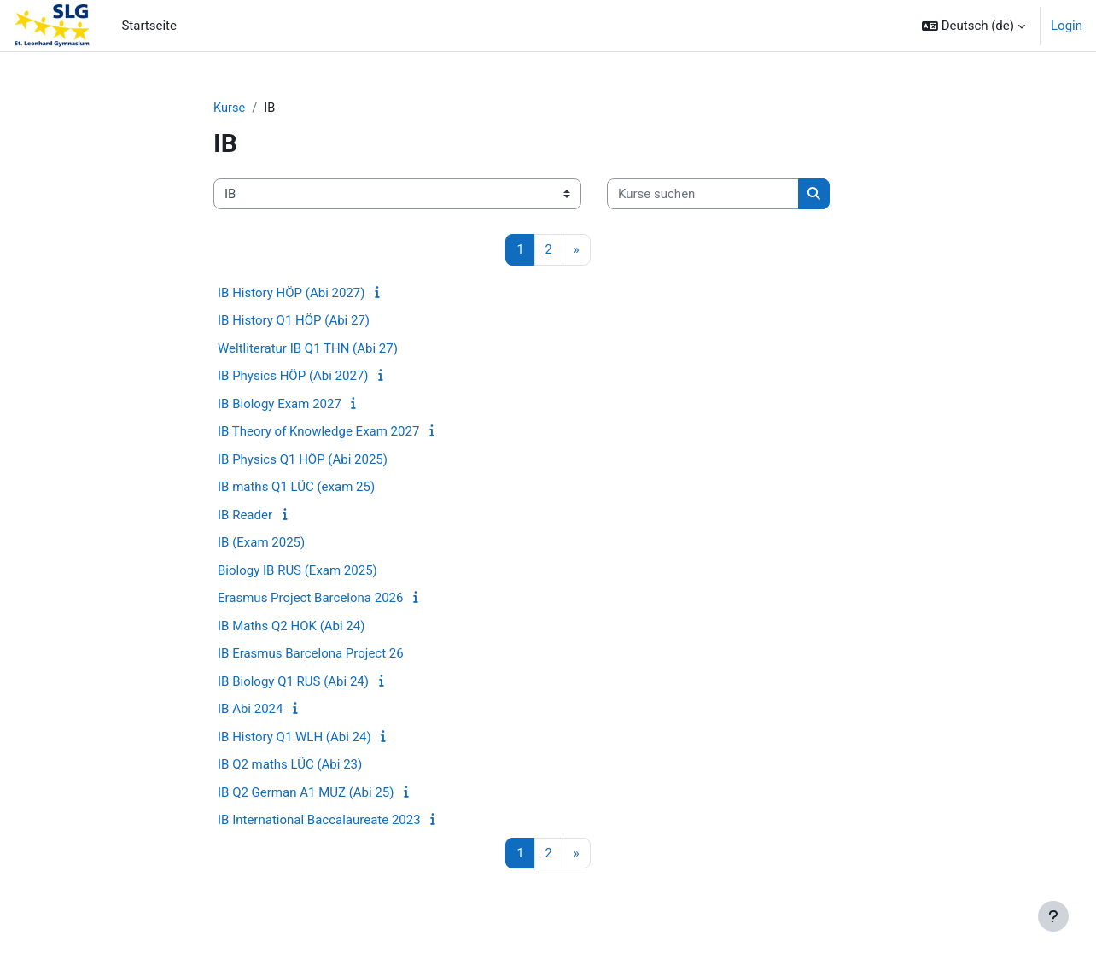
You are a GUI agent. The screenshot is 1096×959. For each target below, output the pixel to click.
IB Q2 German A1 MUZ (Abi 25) (306, 793)
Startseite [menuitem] (149, 25)
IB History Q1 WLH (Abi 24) (294, 738)
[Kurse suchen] (703, 195)
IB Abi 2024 (250, 709)
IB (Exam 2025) (261, 543)
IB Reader (245, 515)
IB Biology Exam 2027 (279, 404)
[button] (973, 25)
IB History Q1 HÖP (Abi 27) (294, 321)
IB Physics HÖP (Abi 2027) (293, 376)
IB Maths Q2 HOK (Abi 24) (291, 626)
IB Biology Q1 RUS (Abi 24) (293, 682)
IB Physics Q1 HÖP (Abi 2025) (303, 460)
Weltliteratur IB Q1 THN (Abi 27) (308, 349)
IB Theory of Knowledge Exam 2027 (318, 432)
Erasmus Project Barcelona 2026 (310, 598)
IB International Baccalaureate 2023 (319, 820)
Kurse (229, 108)
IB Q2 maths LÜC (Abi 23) (290, 765)
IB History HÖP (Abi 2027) (291, 293)
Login (1066, 25)
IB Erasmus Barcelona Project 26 (311, 654)
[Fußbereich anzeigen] (1053, 916)
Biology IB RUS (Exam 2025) (297, 571)
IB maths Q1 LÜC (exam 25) (296, 487)
